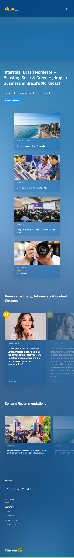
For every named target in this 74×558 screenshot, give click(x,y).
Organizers (10, 515)
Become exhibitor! (12, 100)
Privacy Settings (12, 524)
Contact (8, 511)
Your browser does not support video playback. (37, 42)
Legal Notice (10, 506)
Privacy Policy (11, 520)
